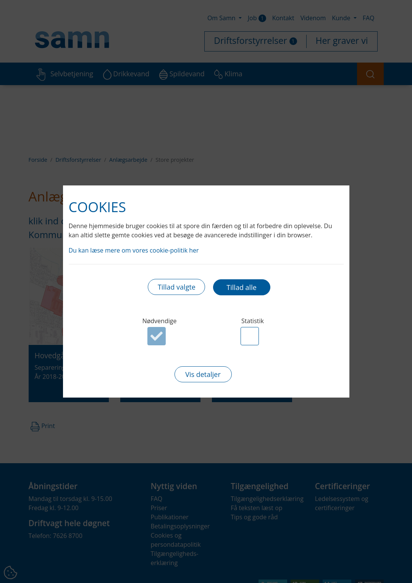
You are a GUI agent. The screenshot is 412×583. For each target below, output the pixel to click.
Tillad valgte (176, 287)
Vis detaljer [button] (203, 374)
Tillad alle (241, 287)
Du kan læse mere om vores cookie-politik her (134, 250)
